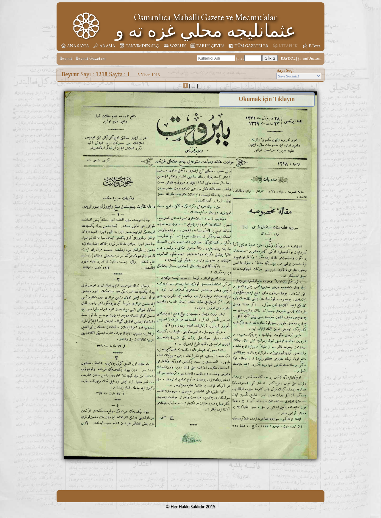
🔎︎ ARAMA (104, 45)
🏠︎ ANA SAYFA (75, 45)
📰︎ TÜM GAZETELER (248, 45)
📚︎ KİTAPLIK (285, 45)
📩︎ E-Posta (311, 45)
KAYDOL (288, 58)
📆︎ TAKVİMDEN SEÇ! (139, 45)
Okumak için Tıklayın (267, 99)
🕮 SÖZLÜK (175, 45)
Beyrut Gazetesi (90, 58)
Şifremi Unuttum (309, 58)
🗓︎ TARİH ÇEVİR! (207, 45)
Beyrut (66, 58)
